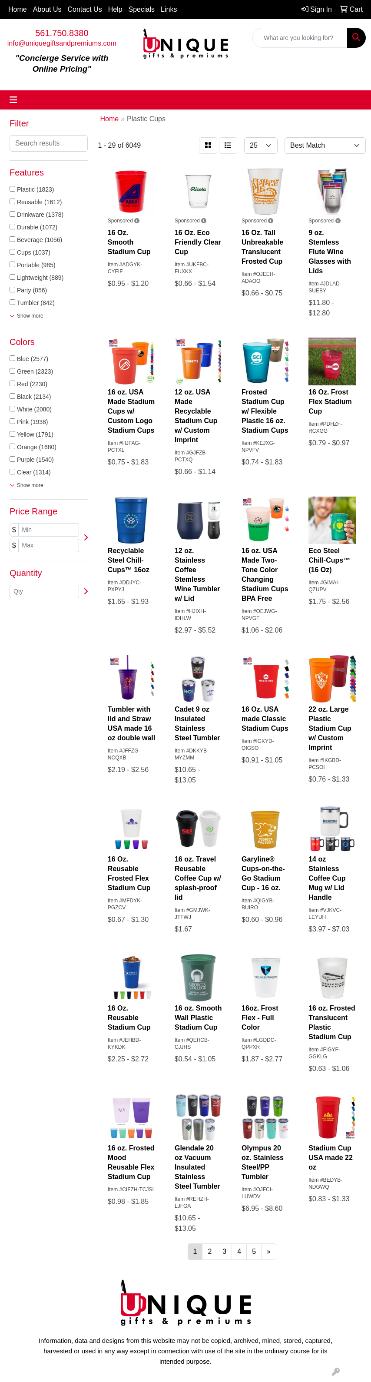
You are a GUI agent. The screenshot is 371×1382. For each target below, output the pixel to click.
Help (115, 9)
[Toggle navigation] (13, 100)
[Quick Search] (300, 38)
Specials (142, 9)
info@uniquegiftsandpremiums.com (61, 43)
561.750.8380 (61, 33)
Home (17, 9)
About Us (47, 9)
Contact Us (85, 9)
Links (169, 9)
